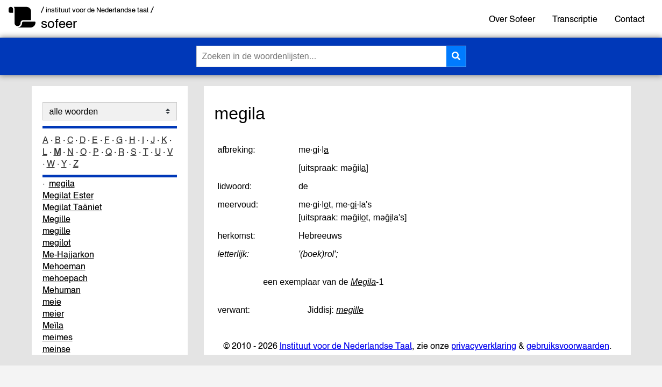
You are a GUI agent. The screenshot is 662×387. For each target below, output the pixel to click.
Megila (363, 281)
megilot (56, 242)
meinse (56, 349)
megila (62, 183)
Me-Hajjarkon (68, 254)
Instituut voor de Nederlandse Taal (346, 346)
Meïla (52, 325)
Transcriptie (574, 19)
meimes (57, 337)
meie (51, 301)
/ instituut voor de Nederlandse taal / (97, 10)
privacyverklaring (483, 346)
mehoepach (65, 278)
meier (53, 313)
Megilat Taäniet (72, 207)
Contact (630, 19)
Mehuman (61, 290)
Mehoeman (64, 266)
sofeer (59, 23)
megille (56, 230)
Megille (56, 219)
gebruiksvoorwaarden (567, 346)
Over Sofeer (512, 19)
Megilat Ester (68, 195)
